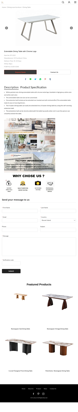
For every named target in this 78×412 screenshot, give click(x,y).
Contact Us (54, 72)
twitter (35, 79)
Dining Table (27, 7)
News (45, 389)
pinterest (45, 79)
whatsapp (40, 79)
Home (4, 7)
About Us (30, 389)
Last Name (44, 208)
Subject (42, 227)
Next (71, 28)
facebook (25, 79)
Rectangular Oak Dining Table (20, 329)
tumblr (50, 79)
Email (4, 217)
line (30, 79)
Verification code (8, 260)
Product (38, 389)
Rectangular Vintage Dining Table (57, 329)
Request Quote (20, 72)
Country (43, 217)
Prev (6, 28)
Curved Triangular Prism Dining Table (20, 371)
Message (5, 236)
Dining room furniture (14, 7)
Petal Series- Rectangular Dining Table (57, 371)
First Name (6, 208)
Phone (4, 227)
